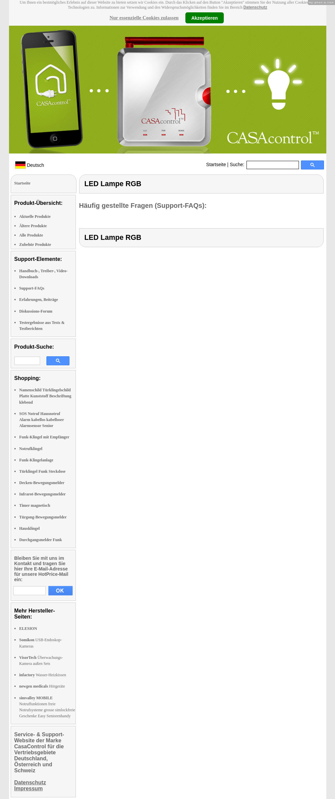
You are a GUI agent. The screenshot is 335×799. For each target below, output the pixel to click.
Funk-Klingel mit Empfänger (44, 437)
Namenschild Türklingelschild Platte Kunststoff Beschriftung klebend (45, 396)
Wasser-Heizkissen (42, 675)
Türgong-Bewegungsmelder (43, 517)
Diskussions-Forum (35, 311)
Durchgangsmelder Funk (40, 539)
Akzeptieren (204, 17)
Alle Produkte (31, 235)
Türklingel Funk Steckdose (42, 471)
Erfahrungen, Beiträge (38, 299)
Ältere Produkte (33, 226)
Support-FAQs (31, 288)
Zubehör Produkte (35, 244)
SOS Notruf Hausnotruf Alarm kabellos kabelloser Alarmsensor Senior (41, 419)
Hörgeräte (42, 686)
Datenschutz (255, 7)
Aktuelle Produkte (35, 216)
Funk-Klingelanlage (36, 460)
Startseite (216, 164)
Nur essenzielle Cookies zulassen (144, 17)
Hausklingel (29, 528)
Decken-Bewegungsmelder (41, 482)
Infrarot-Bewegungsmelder (42, 494)
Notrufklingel (30, 448)
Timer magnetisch (34, 505)
